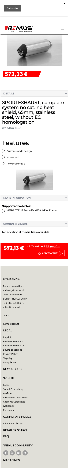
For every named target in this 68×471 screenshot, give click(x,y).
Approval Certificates (14, 401)
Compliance (9, 362)
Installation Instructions (16, 397)
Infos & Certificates (13, 423)
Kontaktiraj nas (11, 323)
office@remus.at (11, 307)
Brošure (7, 393)
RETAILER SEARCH (15, 430)
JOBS (6, 315)
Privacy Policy (10, 353)
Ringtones (8, 410)
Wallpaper (8, 405)
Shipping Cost (53, 246)
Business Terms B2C (13, 341)
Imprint (7, 337)
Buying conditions (12, 349)
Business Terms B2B (13, 345)
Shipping (7, 358)
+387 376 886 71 (15, 302)
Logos (6, 384)
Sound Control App (13, 389)
